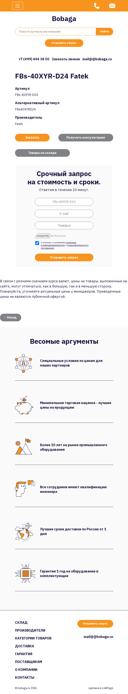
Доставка (24, 646)
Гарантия (23, 654)
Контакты (24, 677)
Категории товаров (33, 638)
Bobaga (64, 18)
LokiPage (107, 688)
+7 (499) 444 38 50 (33, 59)
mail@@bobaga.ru (97, 59)
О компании (26, 669)
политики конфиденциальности (58, 244)
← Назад (10, 317)
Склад (21, 622)
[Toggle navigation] (17, 6)
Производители (30, 630)
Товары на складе (42, 153)
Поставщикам (28, 662)
